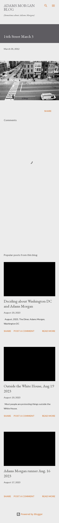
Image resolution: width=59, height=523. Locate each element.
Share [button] (47, 111)
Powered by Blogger (30, 514)
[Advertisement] (29, 223)
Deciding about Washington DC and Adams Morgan (28, 304)
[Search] (46, 6)
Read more (48, 331)
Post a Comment (24, 331)
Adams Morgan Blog (19, 7)
